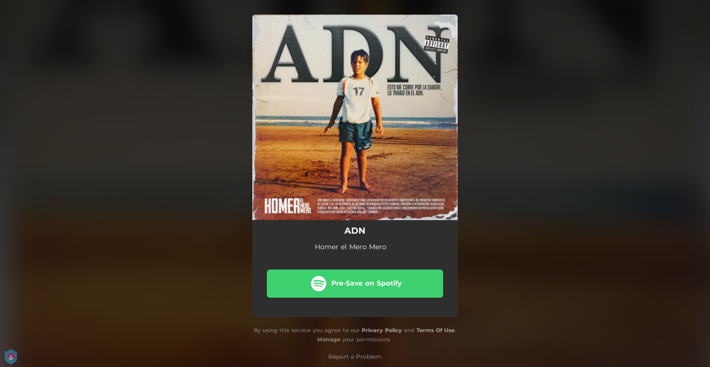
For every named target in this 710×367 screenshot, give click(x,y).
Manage (328, 339)
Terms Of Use (436, 330)
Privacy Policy (382, 330)
